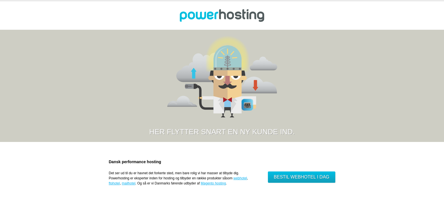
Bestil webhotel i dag (301, 177)
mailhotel (128, 183)
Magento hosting (213, 183)
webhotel (240, 178)
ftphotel (114, 183)
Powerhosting (222, 15)
